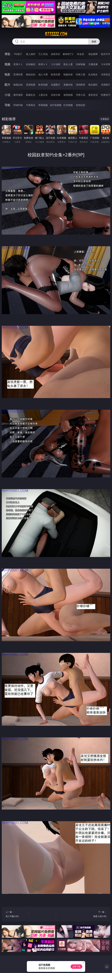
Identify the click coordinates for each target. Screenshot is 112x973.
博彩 (7, 54)
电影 (7, 74)
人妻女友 (43, 94)
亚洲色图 (30, 84)
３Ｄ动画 (55, 64)
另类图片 (105, 84)
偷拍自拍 (30, 74)
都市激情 (18, 94)
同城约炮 (18, 105)
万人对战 (43, 54)
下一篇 (95, 914)
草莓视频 (43, 105)
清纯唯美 (80, 84)
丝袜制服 (80, 64)
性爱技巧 (105, 94)
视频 (7, 64)
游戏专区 (55, 54)
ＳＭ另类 (105, 64)
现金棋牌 (93, 54)
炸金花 (80, 54)
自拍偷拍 (30, 64)
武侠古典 (55, 94)
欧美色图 (43, 84)
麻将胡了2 (68, 54)
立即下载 (76, 966)
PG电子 (18, 54)
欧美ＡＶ (43, 64)
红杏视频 (68, 105)
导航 (7, 105)
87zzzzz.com (56, 34)
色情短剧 (80, 105)
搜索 (94, 41)
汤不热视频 (55, 105)
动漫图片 (55, 84)
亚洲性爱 (18, 74)
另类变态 (105, 74)
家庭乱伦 (30, 94)
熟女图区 (93, 84)
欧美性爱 (55, 74)
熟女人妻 (68, 64)
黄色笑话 (93, 94)
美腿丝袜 (68, 84)
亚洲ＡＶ (18, 64)
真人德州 (30, 54)
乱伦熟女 (93, 74)
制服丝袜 (68, 74)
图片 (7, 85)
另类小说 (80, 94)
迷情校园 (68, 94)
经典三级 (80, 74)
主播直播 (93, 64)
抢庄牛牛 (105, 54)
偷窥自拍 (18, 84)
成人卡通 (43, 74)
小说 (7, 95)
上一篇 (17, 914)
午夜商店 (30, 105)
